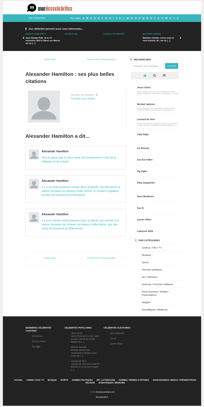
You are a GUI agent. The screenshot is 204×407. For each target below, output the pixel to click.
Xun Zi (140, 208)
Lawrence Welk (145, 231)
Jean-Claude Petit (36, 34)
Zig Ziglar (142, 171)
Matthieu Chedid (152, 34)
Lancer (171, 66)
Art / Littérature (150, 277)
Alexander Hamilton (55, 151)
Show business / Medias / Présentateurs (174, 380)
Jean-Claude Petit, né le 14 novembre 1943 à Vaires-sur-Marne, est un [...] (43, 40)
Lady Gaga (143, 134)
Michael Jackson (146, 104)
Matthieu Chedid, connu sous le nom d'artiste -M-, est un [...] (158, 39)
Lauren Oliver (144, 219)
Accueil (18, 380)
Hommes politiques (152, 269)
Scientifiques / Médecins (155, 309)
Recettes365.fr (102, 397)
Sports (145, 262)
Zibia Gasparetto (146, 182)
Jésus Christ (143, 87)
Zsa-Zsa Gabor (145, 159)
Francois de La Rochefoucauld (101, 59)
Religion (146, 302)
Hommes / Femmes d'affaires (157, 284)
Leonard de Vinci (146, 119)
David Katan (50, 59)
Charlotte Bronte (114, 34)
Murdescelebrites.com (105, 392)
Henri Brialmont (145, 196)
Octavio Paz (71, 34)
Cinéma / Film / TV (152, 247)
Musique (146, 255)
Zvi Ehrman (143, 148)
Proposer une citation (83, 98)
